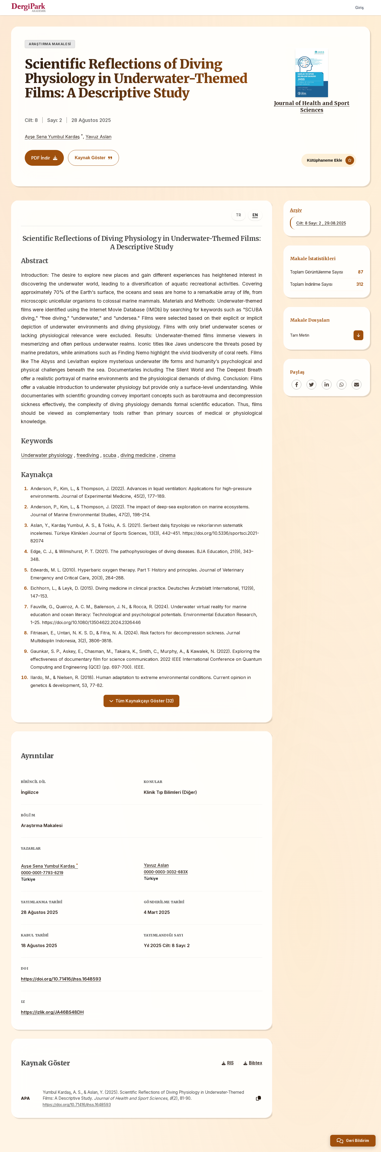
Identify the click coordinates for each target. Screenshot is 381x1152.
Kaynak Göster (93, 157)
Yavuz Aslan (98, 136)
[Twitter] (311, 384)
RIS (227, 1068)
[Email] (356, 384)
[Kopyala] (257, 1104)
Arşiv (296, 210)
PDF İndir (44, 158)
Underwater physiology (48, 456)
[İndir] (358, 335)
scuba (110, 456)
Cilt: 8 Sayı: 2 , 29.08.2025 (321, 223)
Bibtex (251, 1068)
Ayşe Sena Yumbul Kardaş (52, 136)
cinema (169, 456)
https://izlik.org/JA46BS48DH (53, 1015)
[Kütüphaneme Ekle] (328, 159)
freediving (89, 456)
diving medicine (139, 456)
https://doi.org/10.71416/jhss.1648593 (62, 982)
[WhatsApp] (341, 384)
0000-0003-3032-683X (166, 875)
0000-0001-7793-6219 (43, 876)
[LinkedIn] (327, 384)
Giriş (359, 7)
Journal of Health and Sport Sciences (311, 106)
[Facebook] (296, 384)
